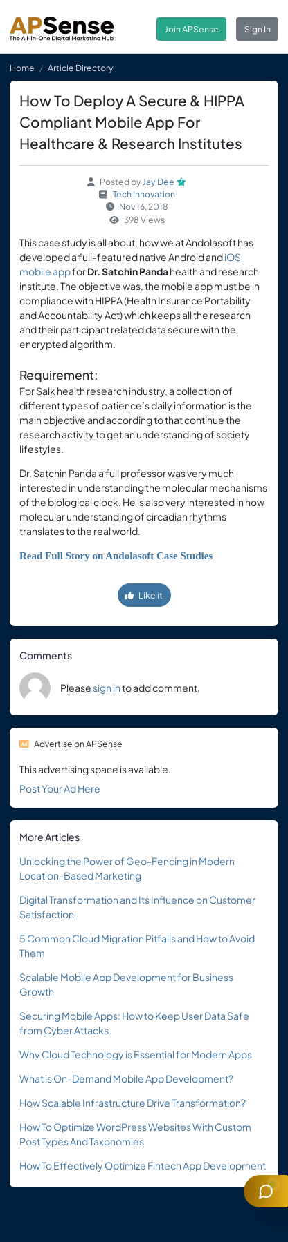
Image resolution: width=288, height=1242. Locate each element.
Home (22, 67)
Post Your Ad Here (59, 788)
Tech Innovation (144, 194)
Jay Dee (158, 181)
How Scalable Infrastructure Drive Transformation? (132, 1102)
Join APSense (192, 29)
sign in (106, 687)
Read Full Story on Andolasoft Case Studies (116, 555)
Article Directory (81, 67)
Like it (144, 595)
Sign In (257, 29)
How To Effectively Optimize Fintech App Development (142, 1165)
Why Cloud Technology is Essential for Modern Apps (135, 1054)
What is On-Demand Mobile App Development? (126, 1078)
